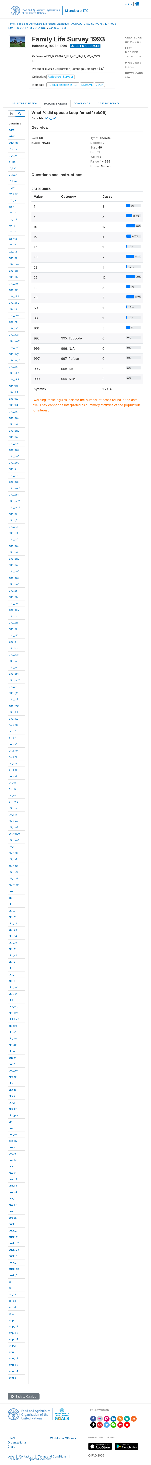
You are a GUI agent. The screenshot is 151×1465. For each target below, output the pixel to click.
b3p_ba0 (14, 545)
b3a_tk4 (13, 405)
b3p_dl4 (13, 635)
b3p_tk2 (13, 718)
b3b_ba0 (14, 417)
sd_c (11, 1313)
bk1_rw (13, 993)
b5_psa (13, 846)
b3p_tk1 (13, 712)
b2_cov (13, 193)
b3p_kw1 (14, 654)
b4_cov (13, 763)
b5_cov (13, 808)
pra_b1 (13, 1172)
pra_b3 (13, 1185)
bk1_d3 (13, 929)
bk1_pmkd (14, 987)
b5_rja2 (13, 865)
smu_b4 (13, 1371)
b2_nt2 (13, 238)
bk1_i (11, 968)
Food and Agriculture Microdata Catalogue (43, 23)
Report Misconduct (39, 1459)
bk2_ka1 (13, 1012)
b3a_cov (14, 264)
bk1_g (12, 961)
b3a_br (13, 257)
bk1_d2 (13, 923)
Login (127, 4)
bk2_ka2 (14, 1019)
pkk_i (12, 1096)
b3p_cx (13, 616)
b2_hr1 (13, 213)
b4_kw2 (13, 801)
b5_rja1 (13, 859)
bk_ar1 (12, 1032)
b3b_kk (13, 468)
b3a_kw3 (14, 347)
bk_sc (12, 1051)
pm (10, 1121)
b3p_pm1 (14, 673)
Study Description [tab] (25, 103)
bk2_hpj (13, 1006)
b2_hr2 (13, 219)
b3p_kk (13, 641)
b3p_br (13, 590)
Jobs (11, 1456)
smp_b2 (13, 1326)
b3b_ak (13, 411)
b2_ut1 (12, 245)
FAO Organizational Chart (17, 1442)
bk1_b (12, 910)
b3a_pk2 (14, 373)
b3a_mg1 (14, 353)
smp (11, 1320)
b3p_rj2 (13, 693)
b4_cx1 (13, 769)
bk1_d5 (13, 942)
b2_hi (12, 206)
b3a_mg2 (14, 360)
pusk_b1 (13, 1230)
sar (11, 1281)
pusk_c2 (14, 1243)
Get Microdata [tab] (108, 103)
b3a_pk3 (14, 379)
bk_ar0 (13, 1025)
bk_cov (13, 1038)
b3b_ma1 (14, 481)
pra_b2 (13, 1179)
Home (11, 23)
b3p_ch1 (13, 603)
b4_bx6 (13, 744)
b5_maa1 (14, 840)
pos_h (12, 1160)
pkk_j (12, 1102)
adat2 (12, 136)
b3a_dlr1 (14, 296)
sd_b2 (12, 1294)
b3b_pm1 (14, 494)
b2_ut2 (13, 251)
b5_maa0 (14, 833)
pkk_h (12, 1089)
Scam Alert (14, 1459)
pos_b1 (13, 1134)
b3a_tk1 (13, 385)
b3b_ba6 (14, 456)
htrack (13, 1076)
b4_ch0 (13, 750)
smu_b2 (13, 1358)
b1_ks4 (13, 181)
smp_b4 (13, 1339)
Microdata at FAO (76, 11)
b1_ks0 (13, 155)
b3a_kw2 (14, 341)
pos (11, 1128)
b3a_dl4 (13, 289)
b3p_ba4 (14, 571)
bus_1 (12, 1064)
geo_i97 (13, 1070)
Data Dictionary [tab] (55, 103)
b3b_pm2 (14, 501)
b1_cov (13, 149)
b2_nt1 (12, 232)
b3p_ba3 (14, 565)
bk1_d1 (12, 916)
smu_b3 (13, 1364)
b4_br (12, 737)
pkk (11, 1083)
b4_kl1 (12, 782)
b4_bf (12, 731)
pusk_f (13, 1275)
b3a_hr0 (14, 315)
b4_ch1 (13, 756)
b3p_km (13, 648)
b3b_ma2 (14, 488)
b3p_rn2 (14, 705)
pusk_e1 (13, 1262)
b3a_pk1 (13, 366)
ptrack (13, 1217)
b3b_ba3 (14, 436)
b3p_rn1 (13, 699)
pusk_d (13, 1255)
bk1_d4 (13, 936)
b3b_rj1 (13, 520)
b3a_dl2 (13, 277)
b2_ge (12, 200)
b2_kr (12, 225)
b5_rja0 (13, 853)
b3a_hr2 (14, 328)
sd (10, 1287)
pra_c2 (13, 1204)
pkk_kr (13, 1108)
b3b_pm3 (14, 507)
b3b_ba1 (13, 424)
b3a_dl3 (13, 283)
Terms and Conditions (52, 1456)
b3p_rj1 (13, 686)
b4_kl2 (13, 788)
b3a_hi (13, 309)
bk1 (11, 897)
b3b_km (13, 475)
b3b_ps (13, 513)
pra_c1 (13, 1198)
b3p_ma (13, 661)
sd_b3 (12, 1300)
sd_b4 (12, 1307)
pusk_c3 (14, 1249)
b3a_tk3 (13, 398)
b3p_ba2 (14, 558)
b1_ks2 (13, 168)
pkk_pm (13, 1115)
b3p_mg (13, 667)
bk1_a (12, 904)
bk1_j (12, 974)
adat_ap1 (14, 142)
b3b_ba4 (14, 443)
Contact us (26, 1456)
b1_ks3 (13, 174)
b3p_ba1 (13, 552)
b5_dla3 (13, 827)
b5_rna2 (14, 884)
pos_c (12, 1147)
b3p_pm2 (14, 680)
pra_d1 (13, 1211)
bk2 (11, 1000)
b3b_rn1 (13, 533)
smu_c (13, 1377)
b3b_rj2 (13, 526)
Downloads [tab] (82, 103)
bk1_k (12, 980)
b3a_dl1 (13, 270)
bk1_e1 (12, 948)
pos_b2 (13, 1140)
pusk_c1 (13, 1236)
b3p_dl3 (13, 628)
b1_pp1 (13, 187)
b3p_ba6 (14, 584)
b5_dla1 (13, 814)
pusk (12, 1224)
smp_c (13, 1345)
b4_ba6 (13, 724)
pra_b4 (13, 1192)
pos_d (12, 1153)
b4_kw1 (13, 795)
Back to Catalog (23, 1396)
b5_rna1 (13, 878)
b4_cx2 (13, 776)
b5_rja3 (13, 872)
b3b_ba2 (14, 430)
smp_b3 (13, 1332)
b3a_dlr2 (14, 302)
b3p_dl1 (13, 622)
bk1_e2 (13, 955)
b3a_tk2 (13, 392)
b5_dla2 (13, 821)
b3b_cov (14, 462)
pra (11, 1166)
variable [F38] (57, 27)
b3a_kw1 (14, 334)
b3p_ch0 (14, 596)
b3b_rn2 (14, 539)
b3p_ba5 (14, 577)
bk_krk (13, 1044)
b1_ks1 (12, 161)
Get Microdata (85, 46)
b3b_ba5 (14, 449)
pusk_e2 (14, 1268)
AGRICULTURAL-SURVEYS (87, 23)
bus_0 (12, 1057)
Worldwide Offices (62, 1438)
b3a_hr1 (13, 321)
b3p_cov (14, 609)
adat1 (12, 129)
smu (11, 1352)
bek (11, 891)
